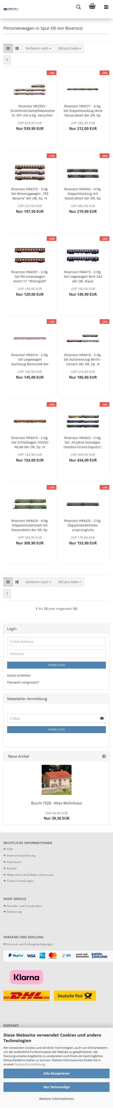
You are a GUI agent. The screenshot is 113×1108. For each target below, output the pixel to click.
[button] (8, 48)
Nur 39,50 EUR (57, 816)
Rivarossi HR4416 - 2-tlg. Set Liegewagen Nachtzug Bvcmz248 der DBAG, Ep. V (30, 359)
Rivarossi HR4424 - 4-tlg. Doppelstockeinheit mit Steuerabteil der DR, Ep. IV (30, 525)
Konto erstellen (19, 675)
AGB (10, 849)
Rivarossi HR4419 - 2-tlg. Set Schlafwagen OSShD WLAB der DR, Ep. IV (30, 442)
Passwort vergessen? (23, 682)
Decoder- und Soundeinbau (24, 906)
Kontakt (12, 868)
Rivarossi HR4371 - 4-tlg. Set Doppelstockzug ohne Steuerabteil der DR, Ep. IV (83, 111)
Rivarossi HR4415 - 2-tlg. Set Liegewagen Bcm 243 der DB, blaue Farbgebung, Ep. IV (83, 277)
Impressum (14, 862)
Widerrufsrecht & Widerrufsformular (30, 875)
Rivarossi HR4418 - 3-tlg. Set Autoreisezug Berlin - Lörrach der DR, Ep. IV (83, 359)
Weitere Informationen (56, 1098)
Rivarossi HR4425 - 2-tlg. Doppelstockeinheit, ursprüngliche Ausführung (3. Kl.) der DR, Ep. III (82, 525)
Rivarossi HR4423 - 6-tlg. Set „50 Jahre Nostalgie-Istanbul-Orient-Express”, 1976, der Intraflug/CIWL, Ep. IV (83, 442)
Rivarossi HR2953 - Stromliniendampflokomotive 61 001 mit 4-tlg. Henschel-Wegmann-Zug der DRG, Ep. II (32, 111)
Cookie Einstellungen (20, 881)
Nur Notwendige (56, 1087)
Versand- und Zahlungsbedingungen (28, 944)
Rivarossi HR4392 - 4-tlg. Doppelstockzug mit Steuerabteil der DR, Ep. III (82, 194)
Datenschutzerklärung (30, 1064)
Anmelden (56, 665)
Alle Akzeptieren (56, 1073)
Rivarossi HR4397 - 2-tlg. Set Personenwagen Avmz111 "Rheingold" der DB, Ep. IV (30, 277)
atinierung (15, 912)
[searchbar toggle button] (78, 7)
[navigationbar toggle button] (106, 7)
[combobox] (38, 48)
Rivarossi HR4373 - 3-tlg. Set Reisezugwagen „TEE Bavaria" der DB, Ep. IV (30, 193)
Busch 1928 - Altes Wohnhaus (56, 803)
